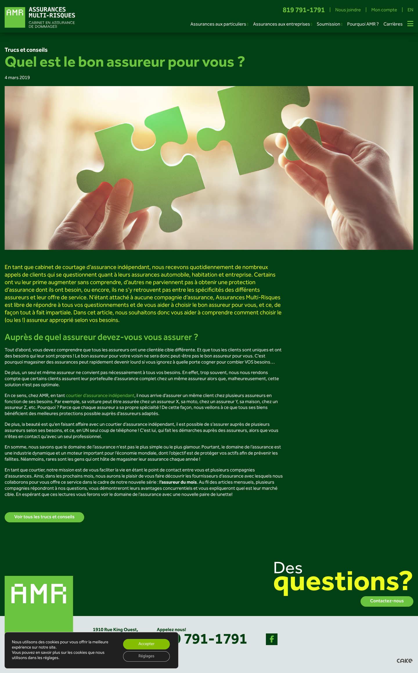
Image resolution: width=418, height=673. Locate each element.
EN (410, 11)
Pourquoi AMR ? (363, 24)
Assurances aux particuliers (218, 24)
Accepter (146, 644)
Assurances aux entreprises (281, 24)
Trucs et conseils (26, 50)
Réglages (146, 656)
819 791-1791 (304, 10)
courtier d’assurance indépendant (100, 396)
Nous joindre (348, 11)
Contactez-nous (387, 601)
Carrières (393, 24)
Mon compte (384, 11)
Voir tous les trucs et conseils (44, 517)
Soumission (328, 24)
